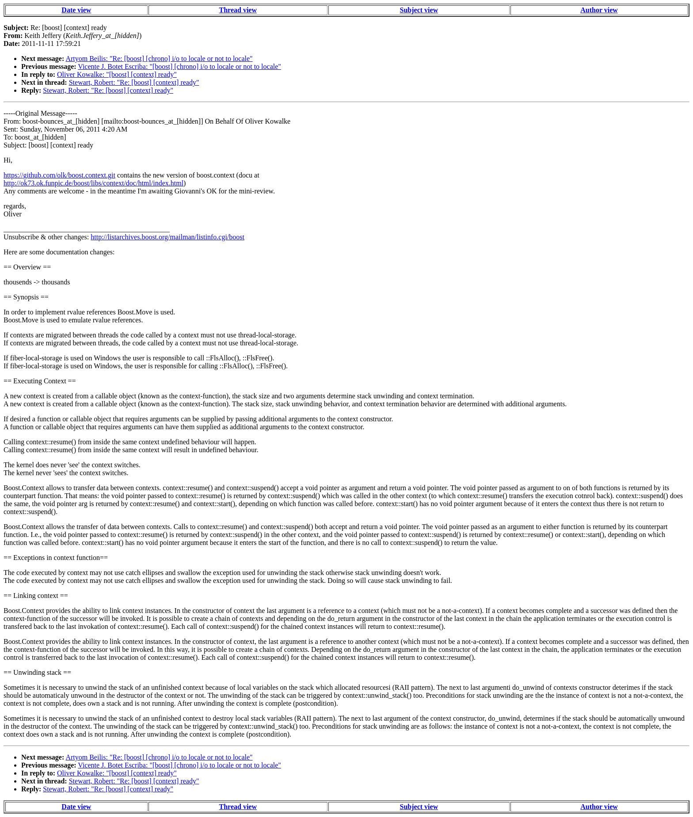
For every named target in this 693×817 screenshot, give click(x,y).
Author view (599, 10)
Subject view (419, 10)
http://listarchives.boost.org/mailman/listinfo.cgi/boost (167, 237)
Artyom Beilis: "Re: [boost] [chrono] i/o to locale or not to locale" (158, 58)
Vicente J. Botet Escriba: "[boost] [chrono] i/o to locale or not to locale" (179, 66)
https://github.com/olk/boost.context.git (59, 175)
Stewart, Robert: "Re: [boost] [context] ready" (134, 82)
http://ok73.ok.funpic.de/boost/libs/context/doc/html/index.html (93, 183)
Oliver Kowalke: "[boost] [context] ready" (117, 74)
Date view (76, 10)
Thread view (238, 10)
